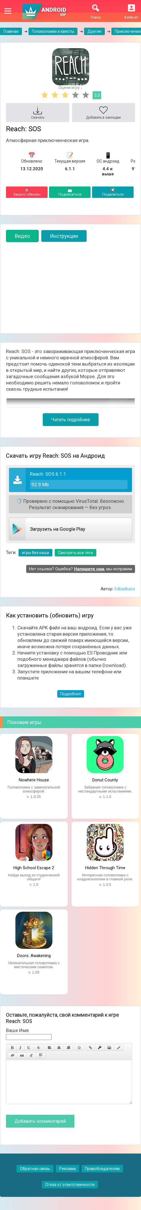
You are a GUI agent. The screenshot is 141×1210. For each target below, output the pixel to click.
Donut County (105, 780)
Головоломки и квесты (53, 31)
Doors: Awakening (34, 955)
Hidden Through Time (105, 867)
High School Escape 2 (33, 867)
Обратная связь (35, 1177)
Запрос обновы (26, 192)
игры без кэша (35, 552)
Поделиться (112, 192)
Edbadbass (125, 588)
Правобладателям (102, 1177)
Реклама (67, 1177)
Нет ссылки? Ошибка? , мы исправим (80, 568)
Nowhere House (34, 780)
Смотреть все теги (75, 552)
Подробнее (70, 694)
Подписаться (69, 192)
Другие (94, 31)
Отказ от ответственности (70, 1193)
